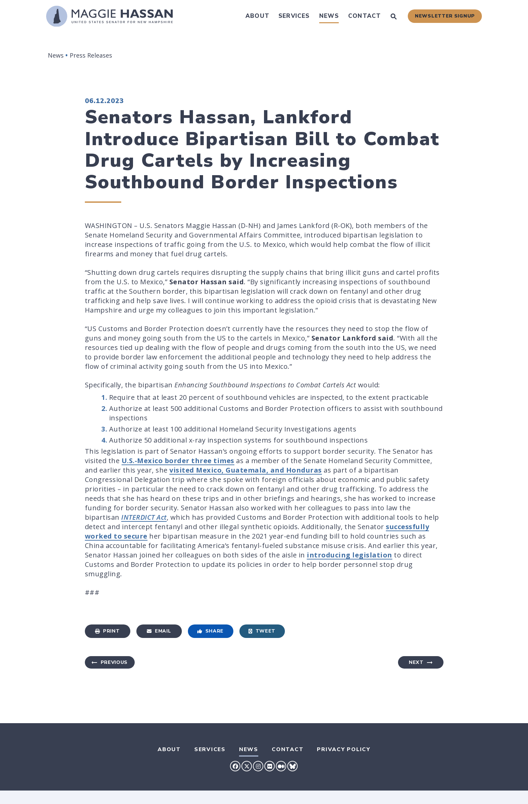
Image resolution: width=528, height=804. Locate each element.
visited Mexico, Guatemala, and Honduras (245, 470)
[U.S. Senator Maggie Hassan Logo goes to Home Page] (109, 16)
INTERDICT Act (144, 517)
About (257, 16)
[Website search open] (394, 17)
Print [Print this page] (107, 631)
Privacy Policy (343, 749)
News (329, 16)
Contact (364, 16)
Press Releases (91, 55)
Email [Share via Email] (159, 631)
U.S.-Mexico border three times (178, 460)
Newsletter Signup (445, 16)
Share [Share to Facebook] (210, 631)
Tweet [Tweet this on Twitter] (262, 631)
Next (416, 662)
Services (294, 16)
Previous (114, 662)
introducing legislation (349, 554)
